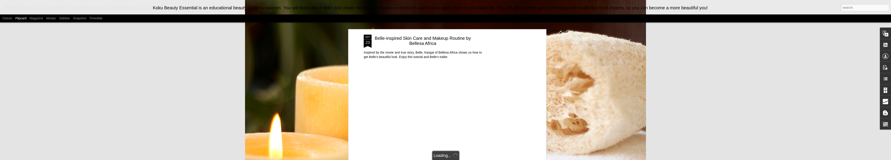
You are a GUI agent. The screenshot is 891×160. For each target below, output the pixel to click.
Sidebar (64, 18)
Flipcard (21, 18)
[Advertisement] (506, 92)
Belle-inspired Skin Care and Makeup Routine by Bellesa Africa (423, 29)
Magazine (36, 18)
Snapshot (79, 18)
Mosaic (51, 18)
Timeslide (95, 18)
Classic (7, 18)
